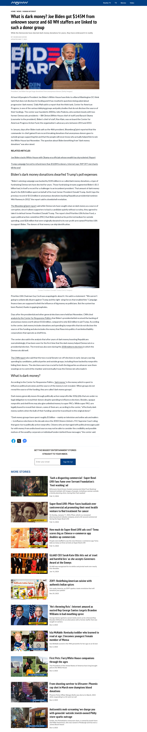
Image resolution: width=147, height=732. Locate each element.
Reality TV (107, 3)
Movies (123, 3)
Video (132, 3)
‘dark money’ (60, 382)
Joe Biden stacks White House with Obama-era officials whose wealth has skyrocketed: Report (53, 157)
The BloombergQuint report (23, 206)
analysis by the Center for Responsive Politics (31, 318)
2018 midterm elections (72, 346)
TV (116, 3)
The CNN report (18, 357)
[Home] (19, 2)
